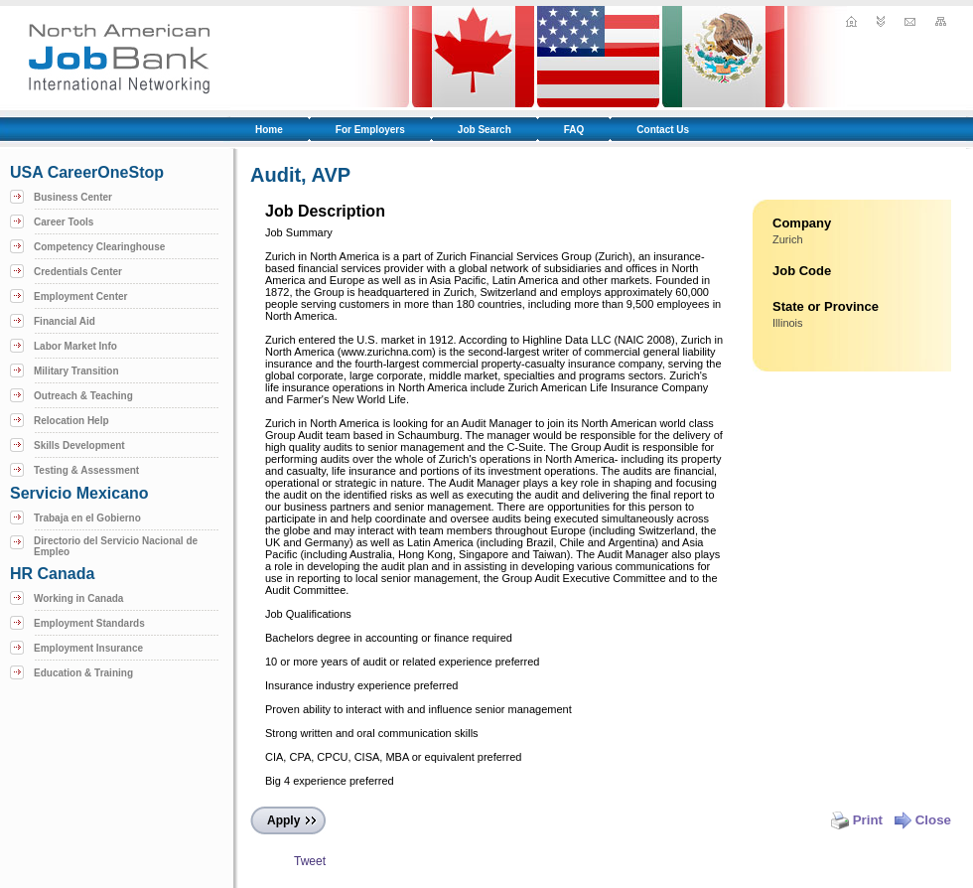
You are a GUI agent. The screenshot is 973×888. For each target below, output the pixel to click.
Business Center (73, 197)
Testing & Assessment (86, 470)
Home (269, 129)
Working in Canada (78, 598)
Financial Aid (64, 321)
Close (922, 820)
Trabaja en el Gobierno (87, 518)
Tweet (310, 861)
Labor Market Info (75, 346)
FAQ (574, 129)
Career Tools (63, 222)
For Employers (370, 129)
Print (857, 820)
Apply (283, 820)
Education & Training (83, 672)
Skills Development (79, 445)
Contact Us (662, 129)
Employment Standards (89, 623)
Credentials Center (78, 271)
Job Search (484, 129)
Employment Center (80, 296)
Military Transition (76, 371)
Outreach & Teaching (83, 395)
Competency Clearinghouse (99, 246)
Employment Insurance (88, 648)
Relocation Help (71, 420)
